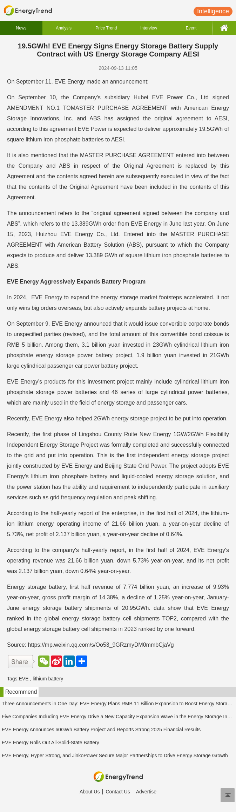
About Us (90, 791)
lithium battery (48, 678)
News (21, 28)
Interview (148, 28)
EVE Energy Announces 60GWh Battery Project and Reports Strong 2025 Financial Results (101, 729)
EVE (23, 678)
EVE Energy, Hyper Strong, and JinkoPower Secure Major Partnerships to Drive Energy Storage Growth (115, 755)
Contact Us (118, 791)
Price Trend (106, 28)
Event (191, 28)
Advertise (146, 791)
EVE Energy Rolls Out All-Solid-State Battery (50, 742)
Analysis (64, 28)
